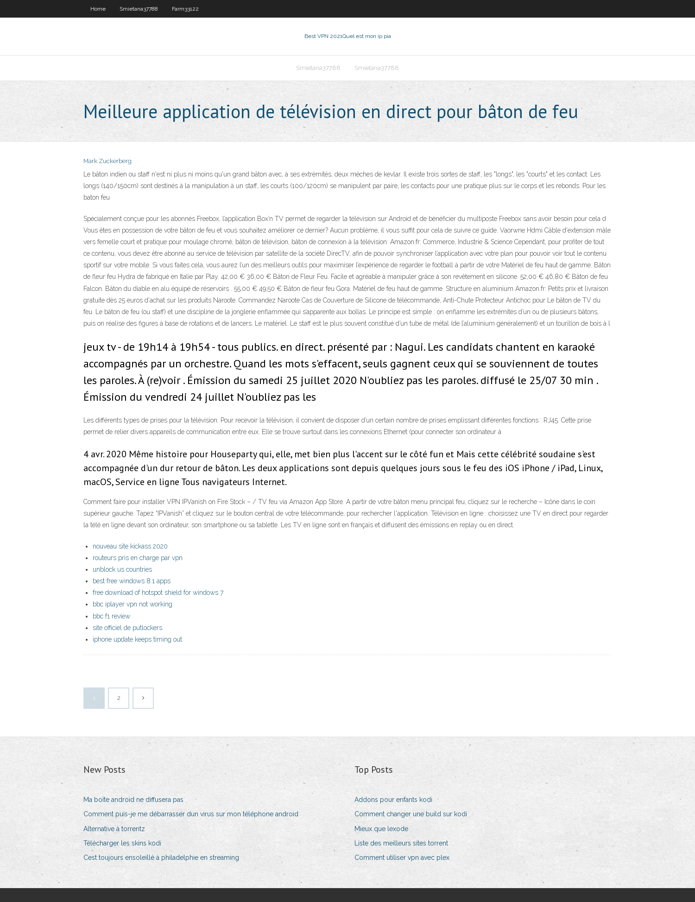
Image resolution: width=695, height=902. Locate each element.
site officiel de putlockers (127, 627)
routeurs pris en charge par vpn (138, 557)
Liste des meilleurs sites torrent (401, 843)
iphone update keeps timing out (137, 639)
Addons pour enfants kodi (393, 799)
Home (98, 9)
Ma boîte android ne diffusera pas (133, 799)
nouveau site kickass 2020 (130, 546)
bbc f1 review (111, 616)
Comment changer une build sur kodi (410, 814)
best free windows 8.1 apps (132, 581)
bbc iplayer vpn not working (132, 604)
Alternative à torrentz (114, 829)
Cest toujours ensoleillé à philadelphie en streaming (161, 857)
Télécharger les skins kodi (122, 843)
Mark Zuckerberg (107, 161)
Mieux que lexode (381, 829)
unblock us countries (122, 569)
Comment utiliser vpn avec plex (401, 857)
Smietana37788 (139, 9)
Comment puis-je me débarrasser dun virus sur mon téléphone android (190, 814)
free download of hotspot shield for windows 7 (158, 592)
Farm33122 (185, 9)
